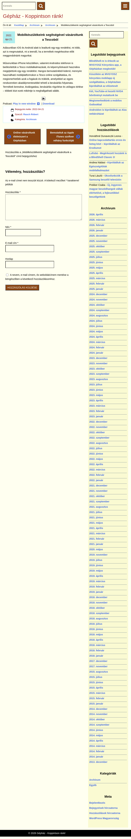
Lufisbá (93, 153)
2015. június (96, 682)
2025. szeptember (99, 251)
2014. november (98, 714)
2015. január (96, 703)
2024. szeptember (99, 310)
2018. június (96, 629)
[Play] (43, 98)
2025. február (96, 283)
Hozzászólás (13, 192)
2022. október (97, 432)
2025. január (96, 289)
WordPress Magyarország (104, 818)
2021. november (98, 491)
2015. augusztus (98, 671)
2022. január (96, 480)
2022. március (97, 469)
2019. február (96, 586)
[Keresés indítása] (93, 43)
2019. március (97, 581)
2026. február (96, 225)
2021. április (96, 528)
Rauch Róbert (30, 114)
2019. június (96, 565)
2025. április (96, 273)
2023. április (96, 400)
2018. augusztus (98, 618)
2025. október (97, 246)
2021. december (98, 485)
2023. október (97, 368)
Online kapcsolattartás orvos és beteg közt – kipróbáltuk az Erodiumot (107, 144)
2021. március (97, 533)
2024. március (97, 342)
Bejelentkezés (97, 802)
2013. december (98, 762)
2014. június (96, 730)
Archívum (31, 119)
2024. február (96, 347)
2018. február (96, 650)
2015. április (96, 687)
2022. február (96, 475)
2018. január (96, 655)
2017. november (98, 666)
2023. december (98, 358)
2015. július (95, 677)
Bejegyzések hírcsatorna (103, 808)
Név (8, 227)
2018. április (96, 639)
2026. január (96, 230)
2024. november (98, 299)
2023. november (98, 363)
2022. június (96, 453)
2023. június (96, 389)
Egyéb (93, 785)
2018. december (98, 597)
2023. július (95, 384)
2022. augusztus (98, 443)
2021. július (95, 512)
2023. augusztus (98, 379)
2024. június (96, 326)
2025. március (97, 278)
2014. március (97, 746)
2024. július (95, 320)
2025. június (96, 262)
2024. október (97, 305)
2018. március (97, 645)
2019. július (95, 560)
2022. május (96, 459)
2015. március (97, 693)
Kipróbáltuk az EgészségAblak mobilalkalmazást (106, 166)
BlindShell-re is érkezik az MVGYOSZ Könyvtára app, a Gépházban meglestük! (105, 65)
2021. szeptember (99, 501)
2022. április (96, 464)
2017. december (98, 661)
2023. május (96, 395)
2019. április (96, 576)
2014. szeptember (99, 724)
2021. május (96, 522)
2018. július (95, 623)
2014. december (98, 709)
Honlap (9, 259)
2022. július (95, 448)
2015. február (96, 698)
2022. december (98, 421)
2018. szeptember (99, 613)
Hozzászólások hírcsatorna (104, 813)
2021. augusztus (98, 506)
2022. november (98, 427)
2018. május (96, 634)
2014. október (97, 719)
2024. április (96, 336)
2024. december (98, 294)
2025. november (98, 241)
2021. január (96, 544)
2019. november (98, 554)
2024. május (96, 331)
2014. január (96, 756)
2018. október (97, 608)
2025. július (95, 257)
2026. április (96, 214)
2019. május (96, 570)
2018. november (98, 602)
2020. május (96, 549)
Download (48, 103)
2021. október (97, 496)
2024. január (96, 352)
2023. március (97, 405)
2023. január (96, 416)
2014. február (96, 751)
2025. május (96, 267)
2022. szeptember (99, 437)
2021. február (96, 538)
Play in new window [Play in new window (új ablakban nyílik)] (26, 103)
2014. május (96, 735)
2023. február (96, 411)
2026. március (97, 219)
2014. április (96, 740)
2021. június (96, 517)
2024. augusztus (98, 315)
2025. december (98, 235)
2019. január (96, 592)
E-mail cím (11, 243)
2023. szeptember (99, 373)
